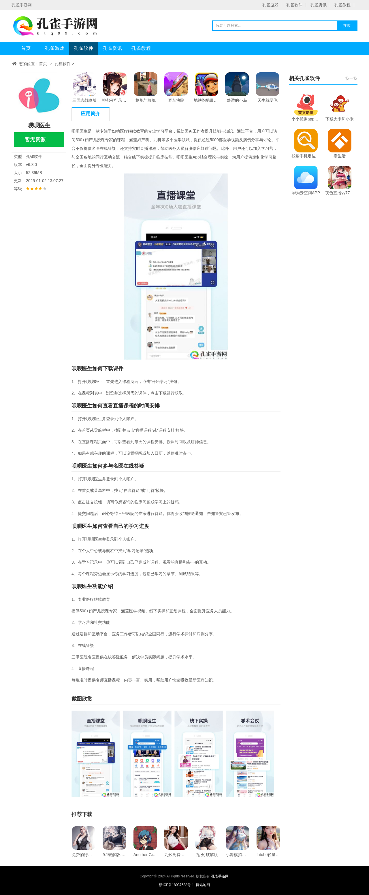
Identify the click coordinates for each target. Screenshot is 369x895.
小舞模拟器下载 (237, 841)
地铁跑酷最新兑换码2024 (207, 87)
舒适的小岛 (237, 87)
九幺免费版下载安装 (176, 841)
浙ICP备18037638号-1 (177, 885)
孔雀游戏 (270, 5)
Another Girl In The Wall (145, 841)
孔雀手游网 (220, 876)
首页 (26, 48)
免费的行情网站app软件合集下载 (83, 841)
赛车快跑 (176, 87)
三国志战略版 (84, 87)
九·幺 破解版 (207, 841)
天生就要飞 (267, 87)
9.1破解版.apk (114, 841)
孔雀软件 (294, 5)
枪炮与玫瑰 (145, 87)
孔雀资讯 (318, 5)
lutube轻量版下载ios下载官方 (268, 841)
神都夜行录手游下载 (115, 87)
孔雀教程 (342, 5)
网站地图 (203, 885)
